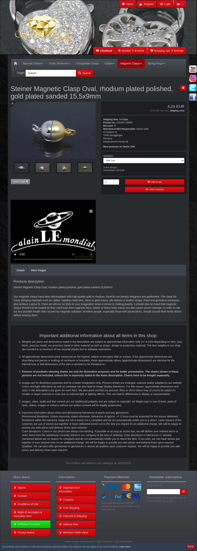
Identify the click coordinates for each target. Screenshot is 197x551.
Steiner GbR (129, 146)
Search (84, 73)
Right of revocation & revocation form (28, 514)
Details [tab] (21, 270)
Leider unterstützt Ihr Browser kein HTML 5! (53, 231)
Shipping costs (177, 110)
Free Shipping (69, 507)
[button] (180, 4)
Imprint (20, 487)
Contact (20, 495)
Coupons (66, 499)
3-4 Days (123, 119)
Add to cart (155, 182)
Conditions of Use (26, 504)
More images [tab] (38, 270)
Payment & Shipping (73, 516)
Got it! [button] (191, 546)
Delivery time (68, 524)
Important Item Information (69, 489)
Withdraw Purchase (27, 524)
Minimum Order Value (73, 532)
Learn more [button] (124, 546)
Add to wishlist (155, 189)
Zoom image (20, 181)
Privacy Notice (24, 532)
